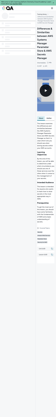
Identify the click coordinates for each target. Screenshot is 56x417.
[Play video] (46, 89)
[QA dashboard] (7, 8)
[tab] (41, 116)
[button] (53, 2)
